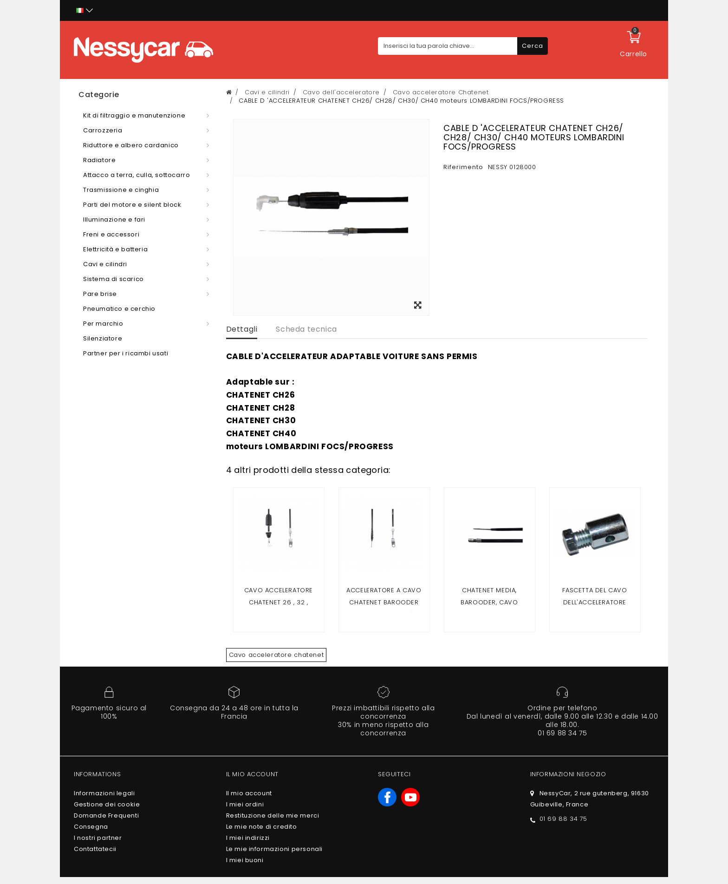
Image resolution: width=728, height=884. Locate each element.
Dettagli (242, 329)
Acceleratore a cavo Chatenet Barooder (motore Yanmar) (383, 602)
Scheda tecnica (306, 329)
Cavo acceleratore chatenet (276, 654)
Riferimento (463, 167)
